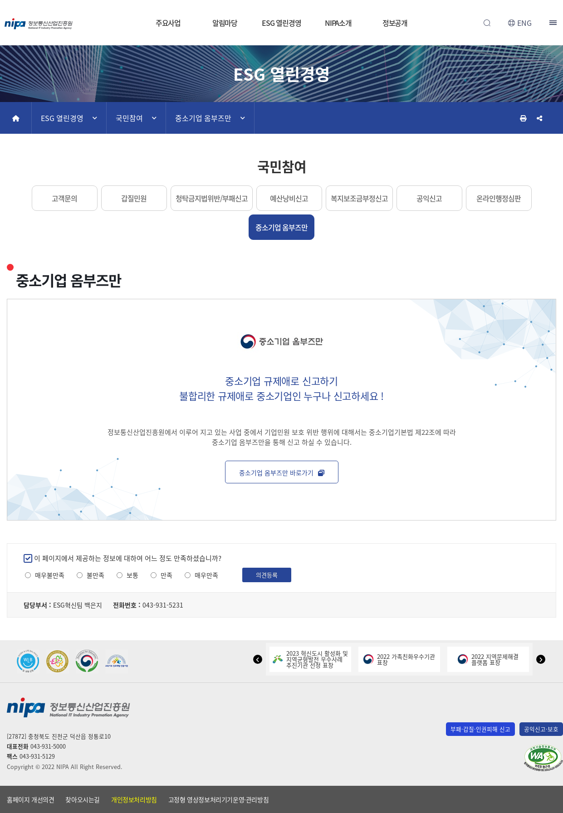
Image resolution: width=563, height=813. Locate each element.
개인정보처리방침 (134, 799)
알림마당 (225, 22)
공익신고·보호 (541, 729)
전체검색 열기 (486, 23)
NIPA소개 (338, 22)
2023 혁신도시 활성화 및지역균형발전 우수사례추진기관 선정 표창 (310, 659)
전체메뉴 (553, 23)
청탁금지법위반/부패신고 (212, 198)
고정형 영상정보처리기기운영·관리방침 (218, 799)
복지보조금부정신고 (359, 198)
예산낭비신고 (289, 198)
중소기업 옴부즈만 (203, 117)
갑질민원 (134, 198)
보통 (132, 575)
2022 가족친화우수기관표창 (399, 659)
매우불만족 (49, 575)
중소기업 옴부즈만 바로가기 (281, 472)
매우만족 (206, 575)
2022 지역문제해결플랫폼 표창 (488, 659)
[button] (257, 659)
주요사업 (168, 22)
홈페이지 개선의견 (30, 799)
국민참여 (129, 117)
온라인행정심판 (498, 198)
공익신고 (429, 198)
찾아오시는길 (82, 799)
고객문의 (64, 198)
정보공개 (395, 22)
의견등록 (267, 574)
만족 (166, 575)
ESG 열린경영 (281, 22)
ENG (524, 23)
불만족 (95, 575)
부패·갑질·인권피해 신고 (480, 729)
